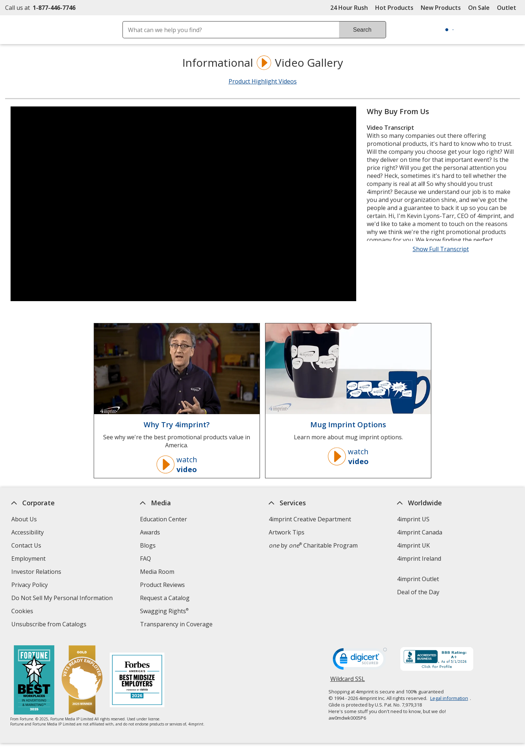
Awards (150, 532)
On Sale (479, 8)
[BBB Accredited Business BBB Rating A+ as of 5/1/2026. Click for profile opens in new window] (436, 659)
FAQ (145, 559)
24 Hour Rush (349, 8)
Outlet (508, 8)
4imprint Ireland (419, 559)
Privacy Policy (30, 586)
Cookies (23, 612)
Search (362, 30)
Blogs (148, 545)
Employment (28, 559)
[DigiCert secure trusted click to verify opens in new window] (359, 661)
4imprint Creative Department (310, 519)
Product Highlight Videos (263, 81)
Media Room (157, 572)
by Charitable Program (313, 545)
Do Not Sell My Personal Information (62, 599)
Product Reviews (162, 585)
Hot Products (394, 8)
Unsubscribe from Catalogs (49, 625)
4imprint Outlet (418, 579)
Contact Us (26, 545)
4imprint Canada (420, 532)
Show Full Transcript (441, 249)
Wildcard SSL (347, 681)
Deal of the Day (418, 592)
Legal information (449, 698)
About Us (24, 519)
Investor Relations (37, 572)
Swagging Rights (164, 611)
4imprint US (413, 519)
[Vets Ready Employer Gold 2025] (82, 680)
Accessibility (27, 532)
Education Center (163, 519)
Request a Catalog (165, 598)
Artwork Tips (286, 532)
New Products (441, 8)
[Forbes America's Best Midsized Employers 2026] (137, 681)
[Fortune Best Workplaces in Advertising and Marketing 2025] (34, 680)
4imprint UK (413, 545)
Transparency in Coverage (177, 625)
